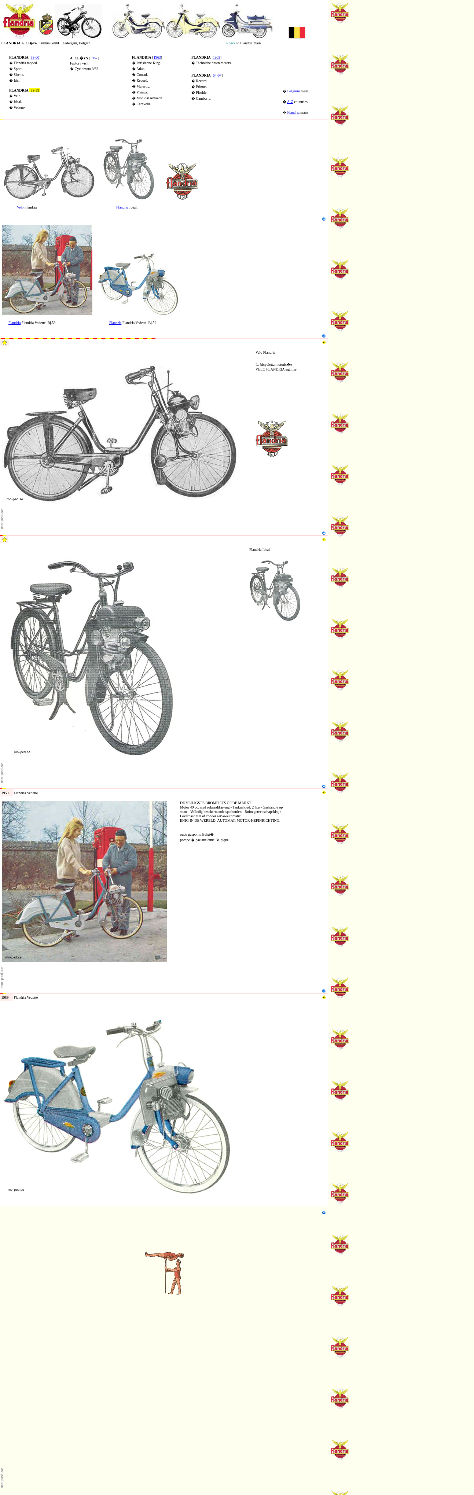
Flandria (293, 112)
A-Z (290, 102)
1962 (94, 58)
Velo (20, 207)
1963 (157, 57)
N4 (2, 223)
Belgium (293, 91)
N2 (2, 135)
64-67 (217, 75)
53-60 (35, 57)
